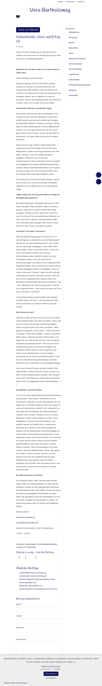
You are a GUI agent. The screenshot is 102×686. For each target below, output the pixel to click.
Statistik (57, 669)
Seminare (72, 90)
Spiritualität (73, 95)
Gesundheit (73, 48)
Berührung (73, 37)
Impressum (80, 1)
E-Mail (19, 616)
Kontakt (60, 1)
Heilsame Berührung (77, 58)
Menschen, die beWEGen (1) (31, 586)
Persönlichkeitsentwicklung (47, 544)
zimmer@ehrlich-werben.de (27, 523)
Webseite (20, 628)
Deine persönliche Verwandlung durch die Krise (38, 589)
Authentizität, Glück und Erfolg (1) (32, 573)
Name (18, 604)
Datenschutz (70, 1)
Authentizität (31, 547)
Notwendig (46, 669)
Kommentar (20, 639)
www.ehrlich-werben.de (25, 517)
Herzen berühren (75, 64)
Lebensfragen (30, 544)
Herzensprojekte (75, 69)
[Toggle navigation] (18, 16)
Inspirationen (74, 74)
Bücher (71, 43)
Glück (71, 53)
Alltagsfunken (74, 32)
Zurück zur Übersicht (28, 30)
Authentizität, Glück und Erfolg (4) (32, 576)
